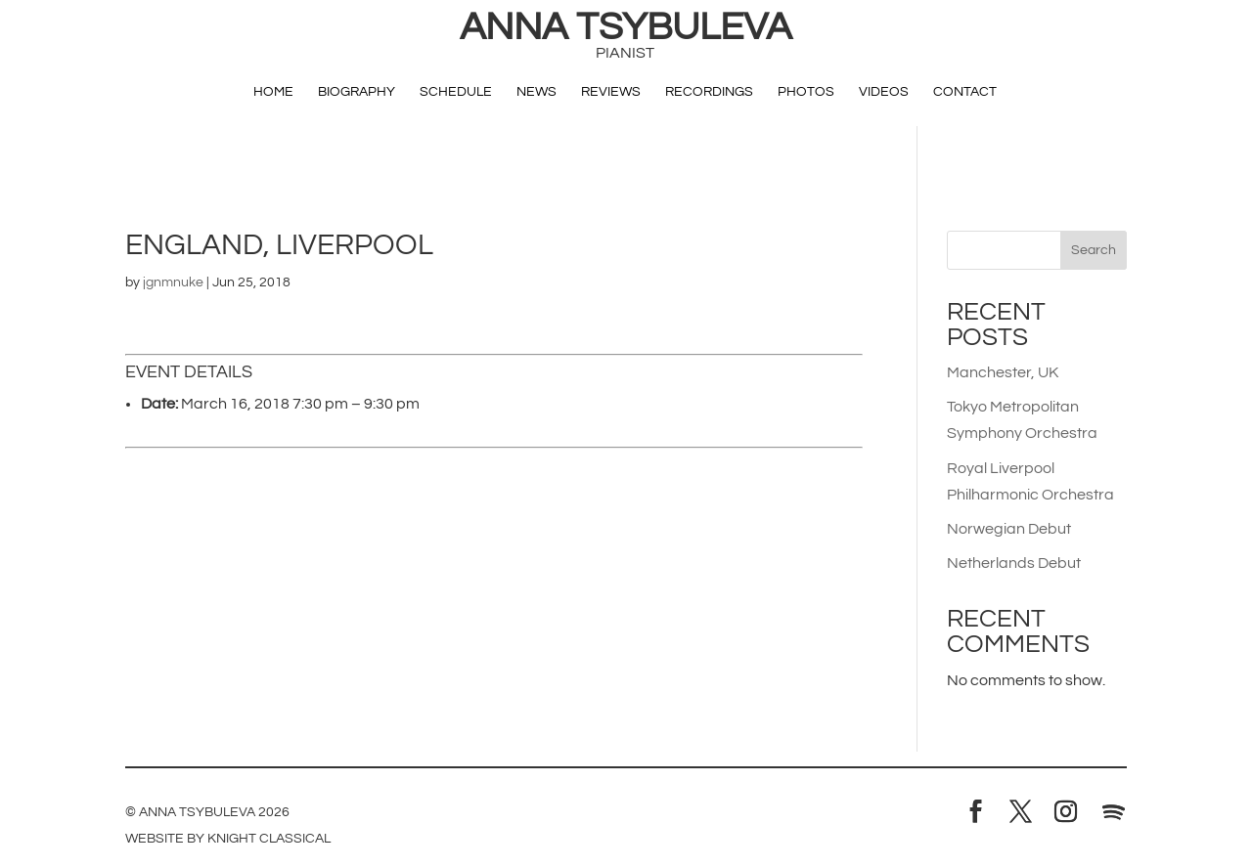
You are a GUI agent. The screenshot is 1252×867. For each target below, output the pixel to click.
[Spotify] (1113, 812)
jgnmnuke (173, 282)
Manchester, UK (1002, 372)
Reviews (611, 92)
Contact (965, 92)
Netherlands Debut (1014, 563)
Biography (356, 92)
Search (1093, 250)
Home (273, 92)
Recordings (709, 92)
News (536, 92)
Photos (806, 92)
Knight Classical (269, 838)
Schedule (456, 92)
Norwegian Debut (1009, 529)
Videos (884, 92)
